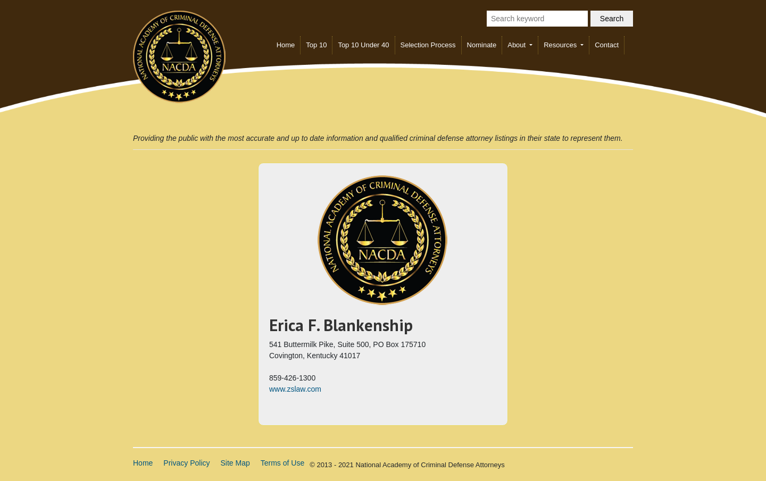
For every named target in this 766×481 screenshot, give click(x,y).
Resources (561, 45)
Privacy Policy (186, 463)
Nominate (482, 45)
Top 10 (316, 45)
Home (286, 45)
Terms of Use (282, 463)
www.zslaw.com (295, 389)
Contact (607, 45)
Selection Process (428, 45)
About (517, 45)
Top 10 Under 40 (363, 45)
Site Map (235, 463)
